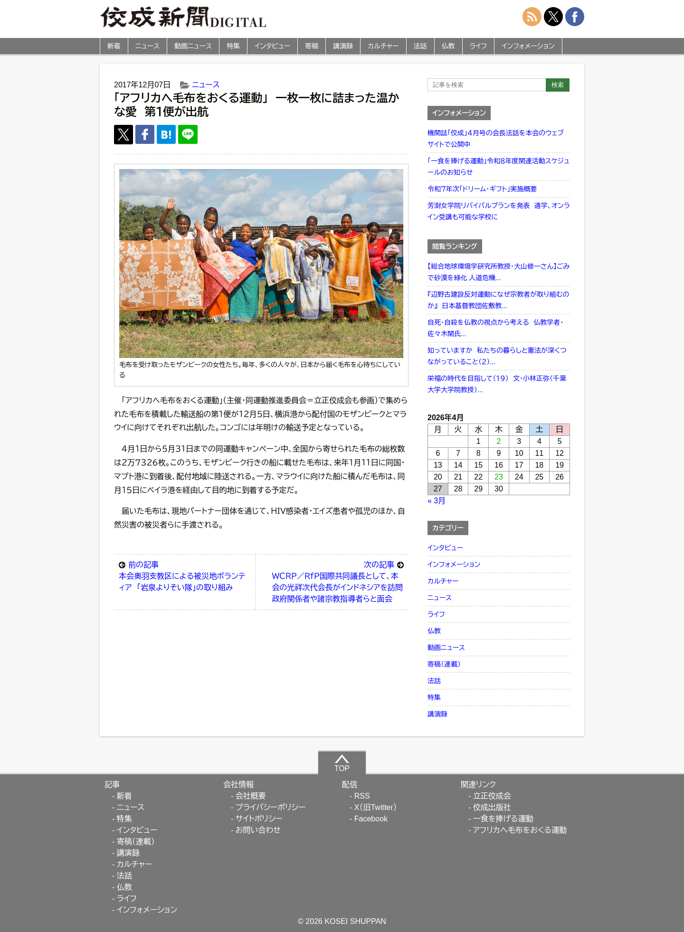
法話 (420, 46)
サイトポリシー (259, 819)
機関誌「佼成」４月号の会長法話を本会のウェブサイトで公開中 (496, 138)
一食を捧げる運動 (503, 819)
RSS (362, 796)
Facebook (371, 819)
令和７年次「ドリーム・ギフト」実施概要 (482, 189)
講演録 (343, 46)
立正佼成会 (492, 796)
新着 (114, 46)
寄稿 (311, 46)
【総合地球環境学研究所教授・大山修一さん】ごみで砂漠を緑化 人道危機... (499, 272)
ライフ (478, 46)
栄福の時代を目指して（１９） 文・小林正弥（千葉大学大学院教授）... (497, 384)
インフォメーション (528, 46)
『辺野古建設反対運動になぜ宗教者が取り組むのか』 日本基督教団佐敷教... (498, 300)
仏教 (448, 46)
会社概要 (251, 796)
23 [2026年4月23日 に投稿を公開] (498, 477)
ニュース (147, 46)
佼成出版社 (492, 807)
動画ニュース (193, 46)
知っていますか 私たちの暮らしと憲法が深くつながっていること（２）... (497, 356)
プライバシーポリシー (271, 807)
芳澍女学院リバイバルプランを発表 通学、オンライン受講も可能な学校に (499, 211)
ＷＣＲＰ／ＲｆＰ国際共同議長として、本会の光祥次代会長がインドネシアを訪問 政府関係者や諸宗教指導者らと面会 (340, 581)
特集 (233, 46)
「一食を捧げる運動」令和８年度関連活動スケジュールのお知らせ (499, 166)
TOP (342, 762)
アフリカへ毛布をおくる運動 (520, 830)
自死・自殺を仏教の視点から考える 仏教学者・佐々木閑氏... (495, 328)
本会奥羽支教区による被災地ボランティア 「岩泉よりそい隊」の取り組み (184, 575)
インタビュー (272, 46)
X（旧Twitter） (375, 807)
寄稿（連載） (444, 664)
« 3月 (437, 501)
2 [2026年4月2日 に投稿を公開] (499, 441)
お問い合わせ (258, 830)
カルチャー (383, 46)
